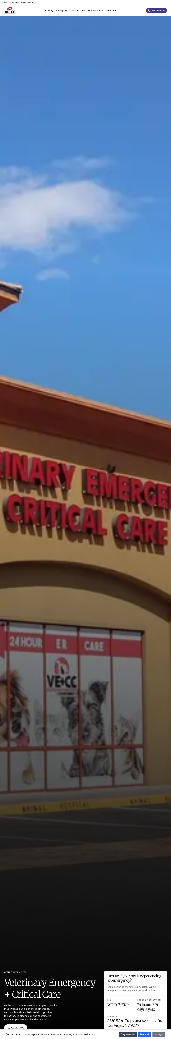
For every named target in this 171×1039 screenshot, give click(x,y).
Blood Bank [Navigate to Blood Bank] (112, 10)
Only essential (128, 1034)
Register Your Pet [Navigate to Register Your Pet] (11, 2)
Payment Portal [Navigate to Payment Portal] (27, 2)
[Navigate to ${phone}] (156, 10)
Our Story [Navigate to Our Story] (48, 10)
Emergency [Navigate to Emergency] (61, 10)
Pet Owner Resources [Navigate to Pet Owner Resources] (92, 10)
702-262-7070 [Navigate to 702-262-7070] (117, 1004)
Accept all (144, 1034)
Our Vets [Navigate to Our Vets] (74, 10)
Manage (159, 1034)
